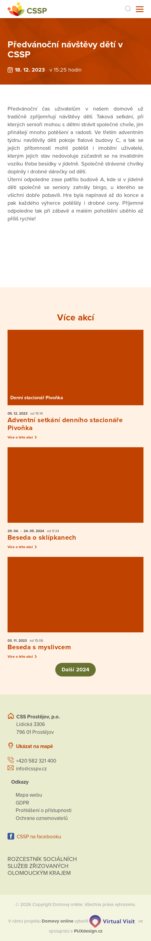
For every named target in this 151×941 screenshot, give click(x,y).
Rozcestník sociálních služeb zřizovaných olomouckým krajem (42, 866)
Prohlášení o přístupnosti (44, 810)
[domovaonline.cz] (57, 921)
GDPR (22, 803)
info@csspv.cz (31, 769)
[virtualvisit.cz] (112, 921)
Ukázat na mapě (34, 746)
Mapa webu (29, 795)
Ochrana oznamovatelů (42, 818)
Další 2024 (75, 669)
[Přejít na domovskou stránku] (27, 9)
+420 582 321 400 (36, 761)
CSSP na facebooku (39, 836)
